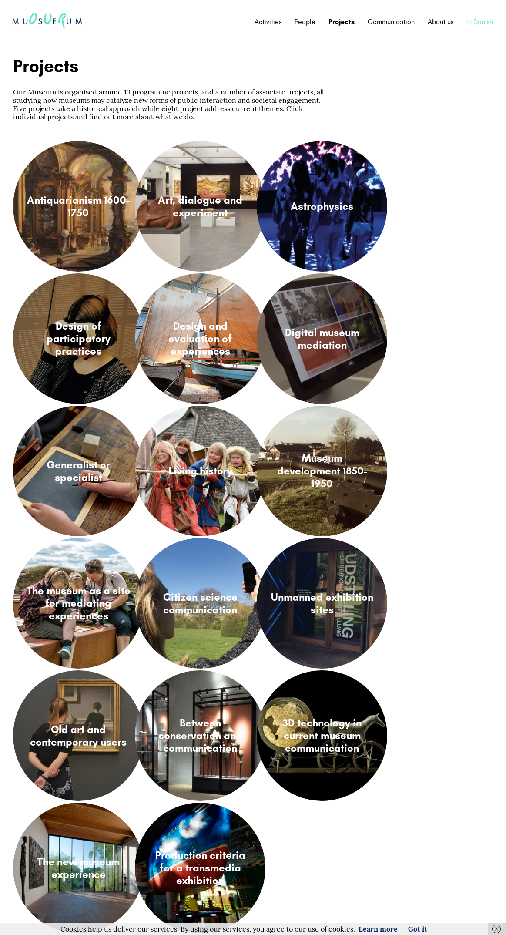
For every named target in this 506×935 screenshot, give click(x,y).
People (305, 21)
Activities (268, 21)
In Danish (479, 21)
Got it (417, 929)
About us (440, 21)
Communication (391, 21)
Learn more (378, 929)
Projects (341, 21)
